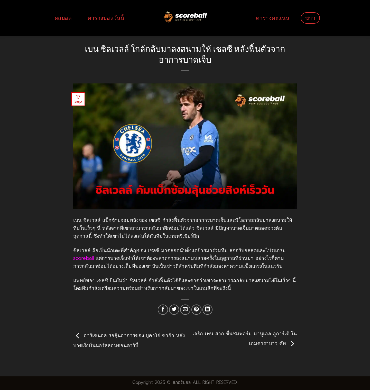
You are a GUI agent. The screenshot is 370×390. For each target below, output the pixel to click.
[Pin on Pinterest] (196, 310)
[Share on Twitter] (174, 310)
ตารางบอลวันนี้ (106, 18)
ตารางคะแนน (272, 18)
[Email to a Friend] (185, 310)
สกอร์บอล (181, 382)
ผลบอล (63, 18)
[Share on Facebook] (163, 310)
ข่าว (310, 18)
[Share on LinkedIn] (207, 310)
